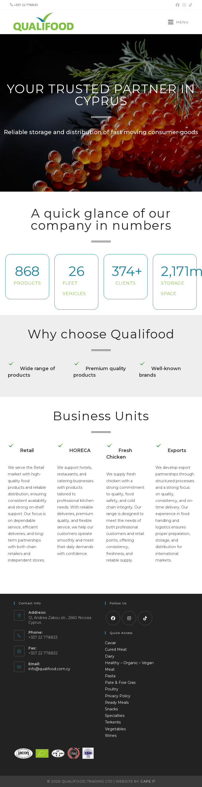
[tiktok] (145, 618)
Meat (110, 669)
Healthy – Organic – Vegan (129, 662)
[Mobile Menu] (178, 22)
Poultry (111, 689)
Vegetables (115, 729)
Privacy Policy (117, 696)
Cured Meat (116, 649)
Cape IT (147, 781)
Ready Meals (117, 702)
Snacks (111, 709)
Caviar (110, 643)
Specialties (114, 715)
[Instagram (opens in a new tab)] (184, 5)
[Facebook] (113, 618)
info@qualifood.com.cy (49, 669)
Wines (111, 735)
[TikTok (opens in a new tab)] (189, 5)
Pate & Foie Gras (120, 682)
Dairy (109, 656)
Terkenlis (113, 722)
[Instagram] (129, 618)
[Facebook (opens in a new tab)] (177, 5)
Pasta (110, 676)
